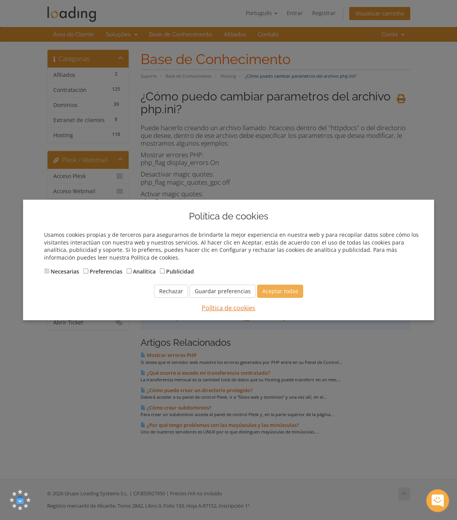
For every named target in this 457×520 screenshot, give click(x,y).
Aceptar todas (280, 291)
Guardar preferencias (223, 291)
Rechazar (171, 291)
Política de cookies (228, 308)
